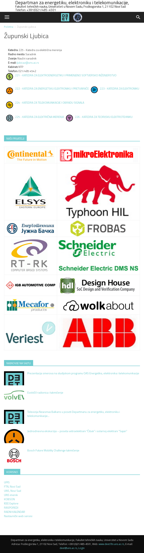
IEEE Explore (11, 503)
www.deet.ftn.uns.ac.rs (111, 544)
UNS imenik (11, 495)
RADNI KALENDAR (14, 512)
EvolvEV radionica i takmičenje (45, 392)
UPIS (7, 482)
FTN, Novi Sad (12, 486)
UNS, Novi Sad (12, 491)
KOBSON (9, 499)
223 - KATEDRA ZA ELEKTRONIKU (119, 88)
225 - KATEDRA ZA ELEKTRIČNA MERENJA (39, 117)
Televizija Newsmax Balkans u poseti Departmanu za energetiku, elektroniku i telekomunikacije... (73, 414)
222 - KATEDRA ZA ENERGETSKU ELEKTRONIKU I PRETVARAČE (52, 88)
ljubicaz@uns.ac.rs (28, 62)
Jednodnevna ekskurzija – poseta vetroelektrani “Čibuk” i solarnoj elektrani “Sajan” (77, 431)
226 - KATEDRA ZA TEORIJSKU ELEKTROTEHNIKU (104, 117)
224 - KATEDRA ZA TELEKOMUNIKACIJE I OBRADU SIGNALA (49, 102)
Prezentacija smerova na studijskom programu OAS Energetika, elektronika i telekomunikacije (83, 373)
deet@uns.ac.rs (68, 548)
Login (81, 548)
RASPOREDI (11, 507)
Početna (8, 27)
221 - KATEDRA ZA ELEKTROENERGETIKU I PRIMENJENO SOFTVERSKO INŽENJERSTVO (65, 75)
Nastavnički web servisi (18, 516)
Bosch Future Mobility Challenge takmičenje (53, 450)
